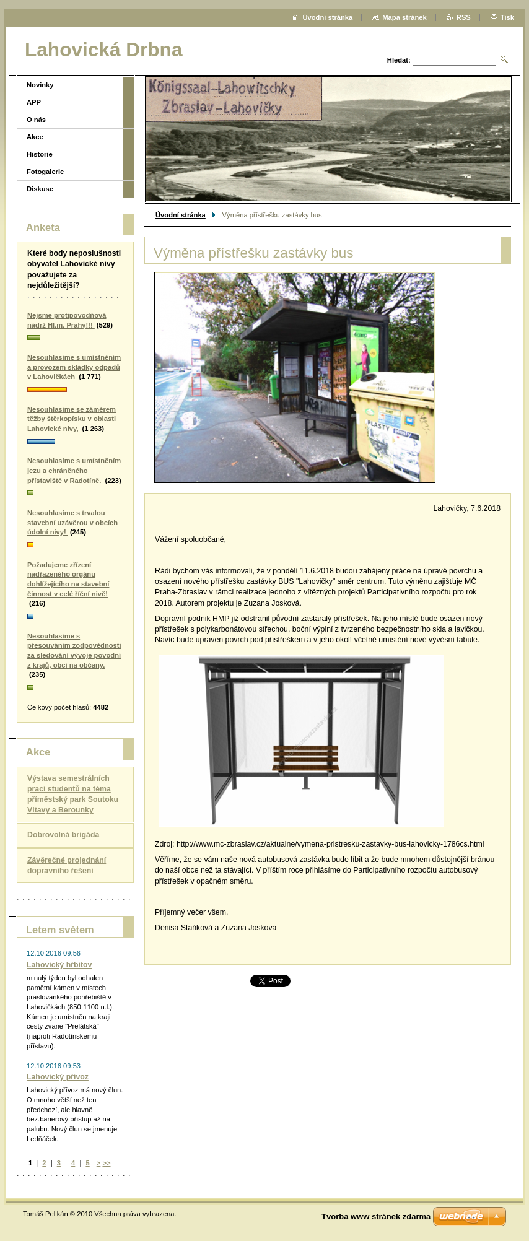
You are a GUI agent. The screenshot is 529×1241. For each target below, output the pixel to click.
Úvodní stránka (180, 215)
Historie (40, 154)
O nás (36, 119)
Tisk (507, 17)
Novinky (40, 85)
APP (34, 102)
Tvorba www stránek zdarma (376, 1216)
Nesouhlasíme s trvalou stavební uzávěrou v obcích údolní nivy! (72, 522)
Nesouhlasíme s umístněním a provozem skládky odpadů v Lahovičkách (74, 367)
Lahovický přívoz (58, 1077)
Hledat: (399, 60)
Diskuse (40, 189)
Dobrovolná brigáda (63, 834)
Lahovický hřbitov (59, 964)
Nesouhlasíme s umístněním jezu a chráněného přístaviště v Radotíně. (74, 470)
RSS (464, 17)
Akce (35, 137)
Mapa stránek (404, 17)
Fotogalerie (45, 171)
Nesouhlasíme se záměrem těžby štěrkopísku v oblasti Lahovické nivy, (71, 419)
